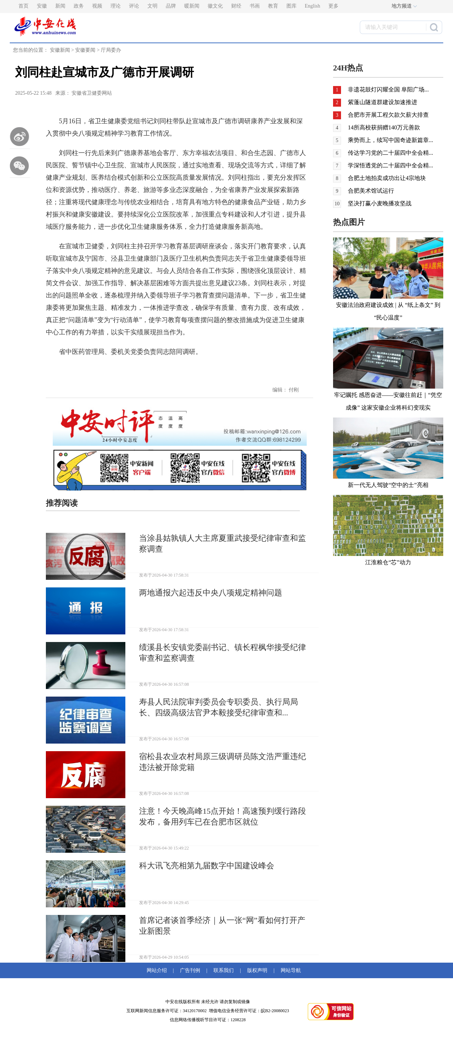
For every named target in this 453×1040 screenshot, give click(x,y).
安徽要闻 (85, 50)
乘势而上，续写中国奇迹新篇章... (390, 140)
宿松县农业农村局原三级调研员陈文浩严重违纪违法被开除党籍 (222, 762)
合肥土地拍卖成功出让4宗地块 (387, 178)
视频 (97, 6)
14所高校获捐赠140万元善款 (384, 127)
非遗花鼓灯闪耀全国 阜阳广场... (388, 89)
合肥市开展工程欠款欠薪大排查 (388, 115)
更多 (333, 6)
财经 (236, 6)
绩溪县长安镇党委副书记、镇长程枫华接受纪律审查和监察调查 (222, 653)
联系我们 (223, 970)
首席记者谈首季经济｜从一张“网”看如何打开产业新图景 (222, 926)
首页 (23, 6)
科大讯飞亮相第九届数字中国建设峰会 (206, 865)
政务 (79, 6)
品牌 (171, 6)
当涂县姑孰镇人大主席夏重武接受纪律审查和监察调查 (222, 543)
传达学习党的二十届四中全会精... (390, 153)
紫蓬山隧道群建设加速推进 (382, 102)
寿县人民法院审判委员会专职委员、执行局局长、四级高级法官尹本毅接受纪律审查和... (218, 707)
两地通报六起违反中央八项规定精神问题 (210, 592)
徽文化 (215, 6)
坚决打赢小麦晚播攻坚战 (379, 203)
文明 (152, 6)
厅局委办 (111, 50)
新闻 (60, 6)
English (312, 6)
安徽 (42, 6)
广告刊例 (190, 970)
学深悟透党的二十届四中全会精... (390, 165)
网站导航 (289, 970)
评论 (134, 6)
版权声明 (257, 970)
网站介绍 (158, 970)
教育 (273, 6)
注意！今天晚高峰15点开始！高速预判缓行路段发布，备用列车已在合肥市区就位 (222, 816)
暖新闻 (191, 6)
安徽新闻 (60, 50)
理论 (116, 6)
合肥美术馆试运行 (371, 191)
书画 (255, 6)
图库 (291, 6)
